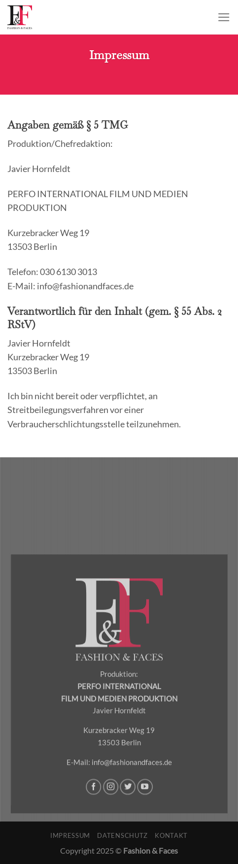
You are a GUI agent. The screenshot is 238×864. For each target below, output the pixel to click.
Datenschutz (122, 835)
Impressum (70, 835)
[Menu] (224, 17)
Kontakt (171, 835)
